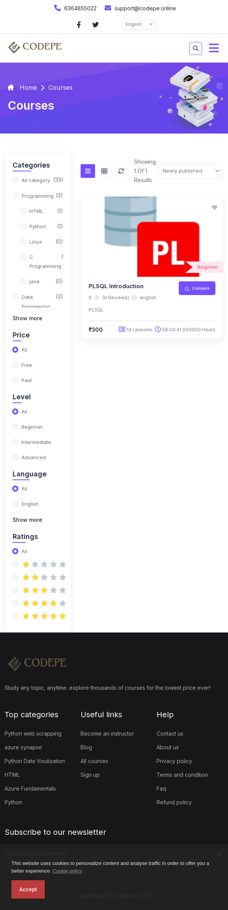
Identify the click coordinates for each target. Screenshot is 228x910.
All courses (94, 761)
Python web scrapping (33, 733)
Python (13, 802)
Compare (197, 288)
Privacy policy (174, 761)
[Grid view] (104, 171)
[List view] (88, 171)
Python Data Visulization (35, 761)
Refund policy (174, 802)
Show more (27, 318)
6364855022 (74, 8)
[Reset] (121, 171)
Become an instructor (107, 733)
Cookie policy (67, 871)
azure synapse (23, 747)
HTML (12, 774)
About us (168, 747)
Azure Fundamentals (30, 788)
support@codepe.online (139, 8)
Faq (161, 788)
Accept (28, 889)
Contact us (170, 733)
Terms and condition (182, 774)
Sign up (90, 774)
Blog (86, 747)
